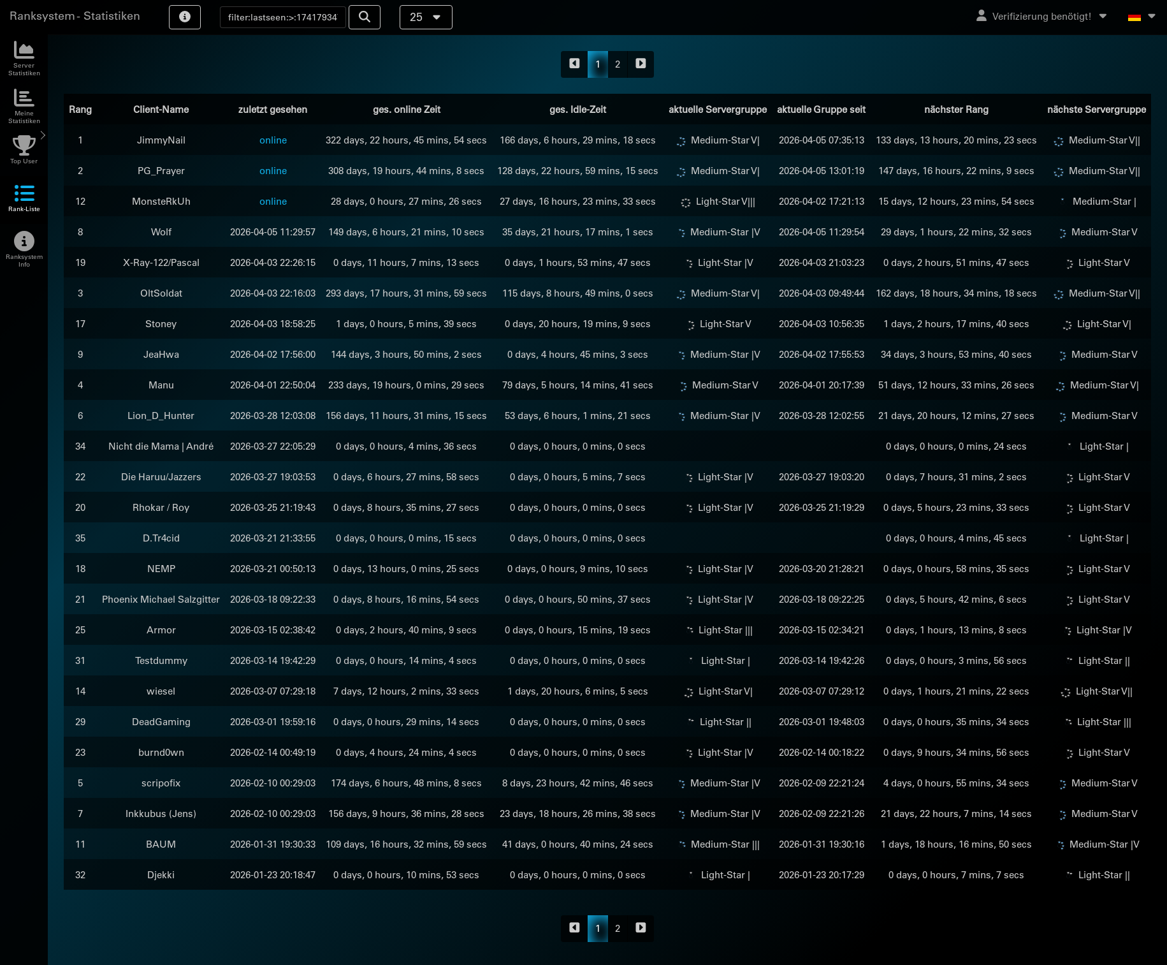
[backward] (574, 64)
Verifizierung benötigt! (1042, 16)
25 (426, 17)
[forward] (641, 64)
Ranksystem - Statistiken (75, 15)
